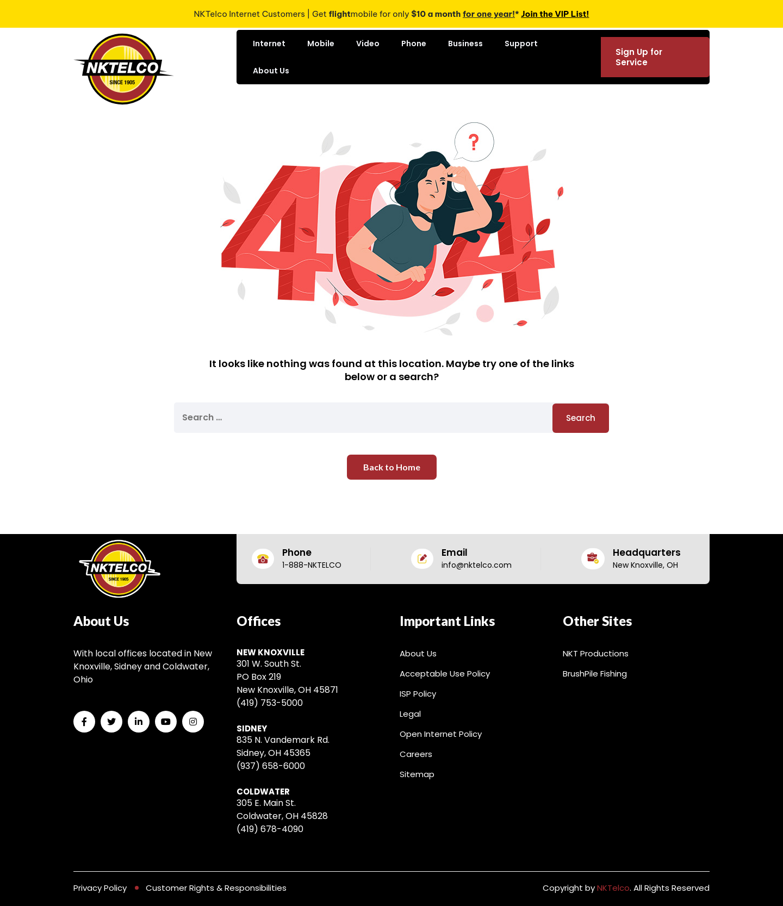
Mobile (320, 43)
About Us (271, 70)
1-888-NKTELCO (311, 565)
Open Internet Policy (441, 734)
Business (465, 43)
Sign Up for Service (639, 57)
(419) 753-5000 (270, 703)
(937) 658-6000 (271, 766)
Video (368, 43)
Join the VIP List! (555, 14)
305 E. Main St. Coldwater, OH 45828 (282, 809)
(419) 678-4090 (270, 829)
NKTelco (613, 887)
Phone (413, 43)
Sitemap (417, 774)
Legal (410, 713)
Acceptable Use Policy (445, 673)
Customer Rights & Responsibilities (216, 887)
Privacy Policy (100, 887)
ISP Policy (418, 693)
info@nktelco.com (477, 565)
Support (521, 43)
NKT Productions (596, 653)
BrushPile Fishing (595, 673)
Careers (416, 754)
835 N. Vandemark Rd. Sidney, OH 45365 (283, 746)
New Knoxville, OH (645, 565)
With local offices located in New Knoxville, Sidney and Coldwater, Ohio (142, 666)
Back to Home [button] (391, 467)
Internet (269, 43)
